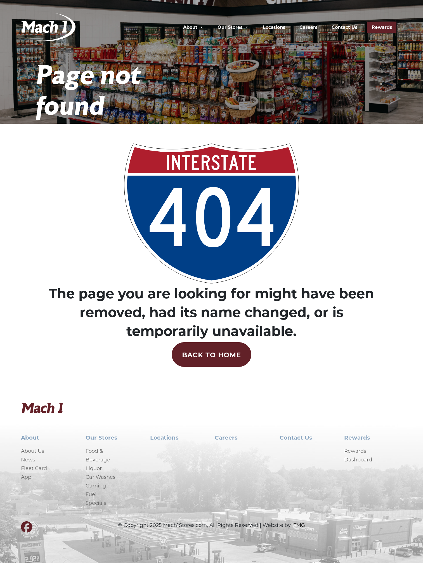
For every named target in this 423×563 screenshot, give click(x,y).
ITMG (298, 525)
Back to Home (211, 354)
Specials (96, 502)
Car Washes (100, 476)
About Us (32, 450)
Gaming (96, 485)
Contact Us (345, 27)
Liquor (94, 468)
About (193, 27)
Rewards (382, 27)
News (28, 459)
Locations (274, 27)
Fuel (91, 494)
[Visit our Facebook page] (26, 529)
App (26, 476)
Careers (308, 27)
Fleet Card (34, 468)
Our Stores (233, 27)
